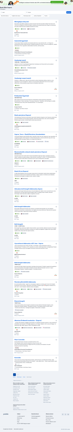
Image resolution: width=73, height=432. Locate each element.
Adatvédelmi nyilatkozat (18, 429)
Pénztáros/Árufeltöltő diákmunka (25, 282)
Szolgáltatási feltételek (7, 429)
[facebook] (63, 414)
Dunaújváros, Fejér (16, 387)
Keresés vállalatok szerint (51, 421)
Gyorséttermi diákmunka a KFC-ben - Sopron (28, 243)
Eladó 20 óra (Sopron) (21, 171)
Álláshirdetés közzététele (57, 2)
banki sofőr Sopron (31, 387)
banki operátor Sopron (32, 389)
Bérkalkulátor (48, 423)
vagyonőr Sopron (46, 387)
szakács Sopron (46, 389)
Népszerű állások (49, 416)
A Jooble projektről (21, 416)
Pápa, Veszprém (16, 400)
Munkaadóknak (34, 418)
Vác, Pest (15, 397)
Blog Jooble (48, 419)
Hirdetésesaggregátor (35, 416)
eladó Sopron (45, 400)
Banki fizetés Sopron (47, 402)
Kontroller (17, 357)
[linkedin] (68, 414)
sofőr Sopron (45, 392)
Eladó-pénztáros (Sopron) (22, 115)
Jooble (68, 429)
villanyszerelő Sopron (47, 391)
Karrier (18, 419)
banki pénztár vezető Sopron (33, 392)
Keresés (69, 12)
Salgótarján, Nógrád (16, 391)
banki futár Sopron (31, 394)
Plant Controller (19, 339)
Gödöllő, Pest (15, 399)
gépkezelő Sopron (46, 399)
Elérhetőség (19, 418)
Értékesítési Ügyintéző (21, 96)
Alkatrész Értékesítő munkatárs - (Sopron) (27, 320)
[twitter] (65, 414)
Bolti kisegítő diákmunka (22, 206)
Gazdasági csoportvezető (22, 78)
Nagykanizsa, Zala (16, 386)
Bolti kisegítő (18, 224)
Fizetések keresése (50, 418)
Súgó (18, 421)
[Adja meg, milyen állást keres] (12, 12)
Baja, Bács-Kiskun (16, 394)
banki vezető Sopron (32, 386)
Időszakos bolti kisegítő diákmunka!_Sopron (28, 189)
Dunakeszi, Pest (16, 389)
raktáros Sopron (46, 395)
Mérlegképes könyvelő (21, 22)
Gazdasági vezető (20, 60)
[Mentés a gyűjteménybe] (56, 22)
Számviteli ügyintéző (21, 41)
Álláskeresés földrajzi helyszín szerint (20, 409)
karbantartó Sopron (46, 397)
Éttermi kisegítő (19, 301)
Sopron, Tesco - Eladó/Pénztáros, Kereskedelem (29, 134)
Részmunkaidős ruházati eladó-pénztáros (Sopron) (30, 152)
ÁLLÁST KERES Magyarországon (23, 423)
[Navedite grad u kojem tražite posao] (38, 12)
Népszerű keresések (17, 380)
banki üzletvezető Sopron (32, 391)
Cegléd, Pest (15, 392)
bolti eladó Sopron (46, 386)
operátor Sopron (46, 394)
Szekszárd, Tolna (16, 395)
